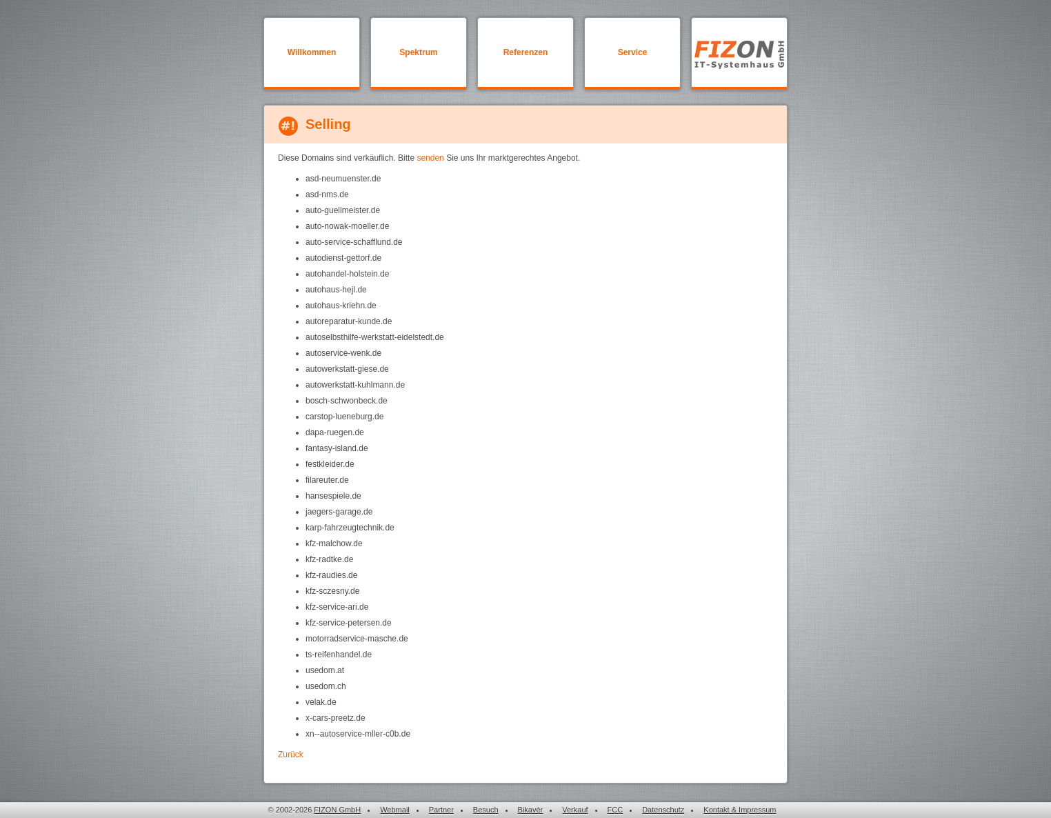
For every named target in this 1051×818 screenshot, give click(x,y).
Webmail (395, 810)
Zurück (290, 754)
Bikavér (530, 810)
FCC (615, 810)
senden (430, 158)
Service (633, 52)
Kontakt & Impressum (739, 810)
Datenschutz (663, 810)
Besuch (486, 810)
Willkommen (312, 52)
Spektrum (418, 52)
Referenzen (525, 52)
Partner (441, 810)
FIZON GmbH (337, 810)
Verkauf (575, 810)
